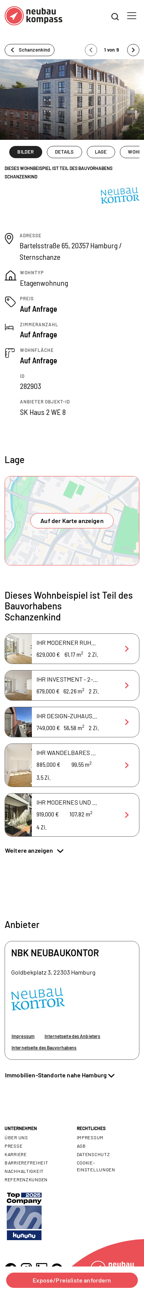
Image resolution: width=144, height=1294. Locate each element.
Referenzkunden (26, 1179)
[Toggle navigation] (131, 15)
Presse (13, 1145)
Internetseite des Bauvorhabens (44, 1047)
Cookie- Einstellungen (96, 1166)
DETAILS (64, 152)
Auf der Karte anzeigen (72, 520)
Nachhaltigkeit (24, 1171)
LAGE (101, 152)
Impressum (23, 1036)
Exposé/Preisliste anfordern (72, 1280)
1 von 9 (112, 50)
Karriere (16, 1154)
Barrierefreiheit (26, 1162)
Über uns (16, 1137)
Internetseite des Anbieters (72, 1036)
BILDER (25, 152)
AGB (81, 1145)
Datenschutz (93, 1154)
